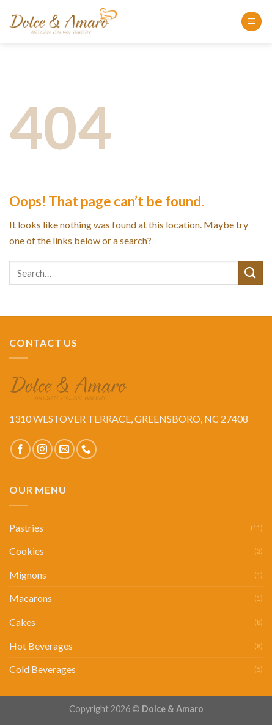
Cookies (26, 551)
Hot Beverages (41, 646)
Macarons (30, 598)
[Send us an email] (64, 449)
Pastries (26, 527)
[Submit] (250, 273)
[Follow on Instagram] (42, 449)
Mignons (27, 574)
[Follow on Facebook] (20, 449)
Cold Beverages (42, 669)
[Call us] (86, 449)
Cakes (22, 622)
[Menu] (251, 22)
